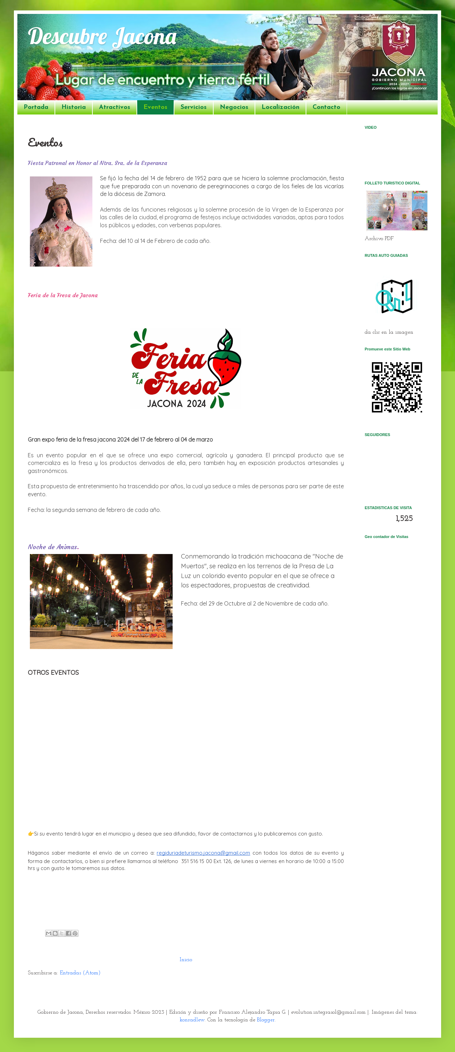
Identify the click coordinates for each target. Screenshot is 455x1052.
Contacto (326, 107)
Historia (73, 107)
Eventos (155, 107)
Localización (280, 107)
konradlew (192, 1020)
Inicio (186, 960)
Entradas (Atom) (80, 973)
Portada (36, 107)
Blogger (266, 1020)
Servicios (194, 107)
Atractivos (114, 107)
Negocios (234, 107)
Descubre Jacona (102, 36)
